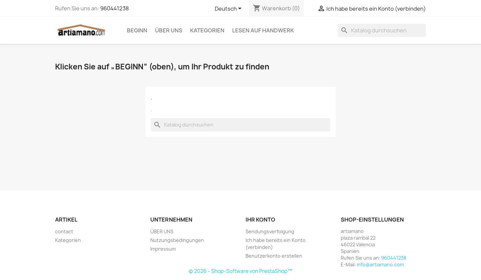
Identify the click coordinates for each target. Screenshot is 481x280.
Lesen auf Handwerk (263, 30)
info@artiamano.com (380, 264)
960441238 (114, 8)
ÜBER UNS (168, 30)
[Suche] (382, 30)
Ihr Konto (260, 219)
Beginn (137, 30)
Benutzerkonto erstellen (274, 256)
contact (64, 231)
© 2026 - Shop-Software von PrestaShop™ (240, 271)
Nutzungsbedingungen (177, 240)
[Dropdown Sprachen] (229, 9)
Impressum (163, 249)
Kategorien (207, 30)
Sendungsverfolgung (270, 231)
